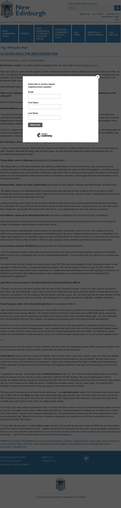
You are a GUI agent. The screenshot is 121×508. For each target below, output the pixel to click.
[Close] (98, 77)
